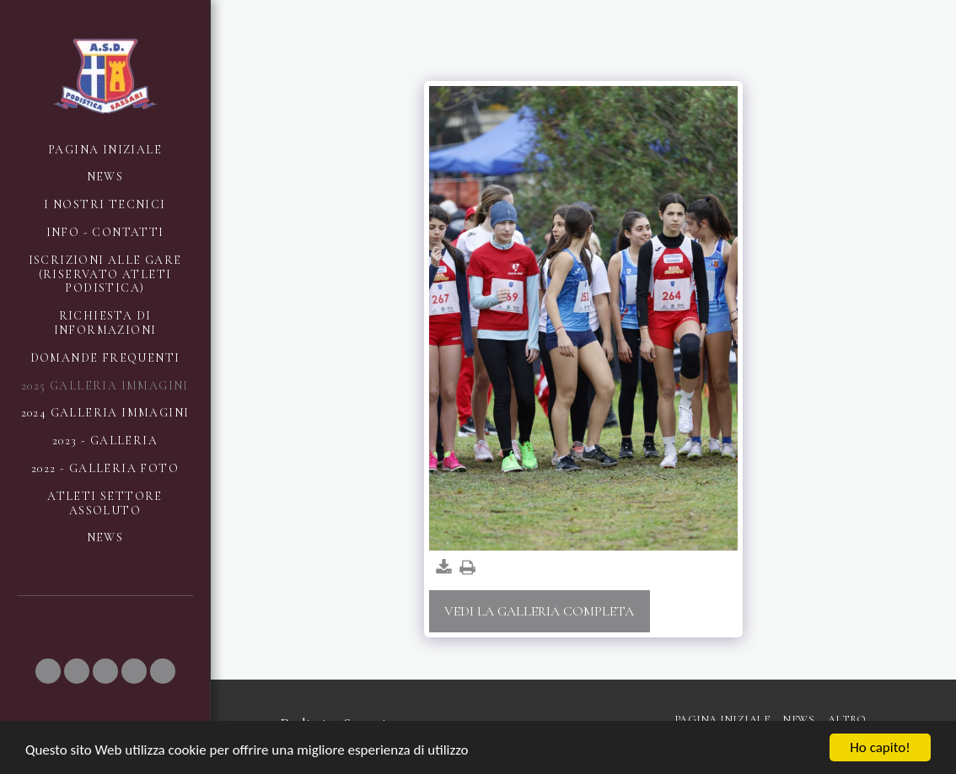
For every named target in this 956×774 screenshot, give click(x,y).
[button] (48, 671)
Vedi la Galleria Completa (539, 611)
